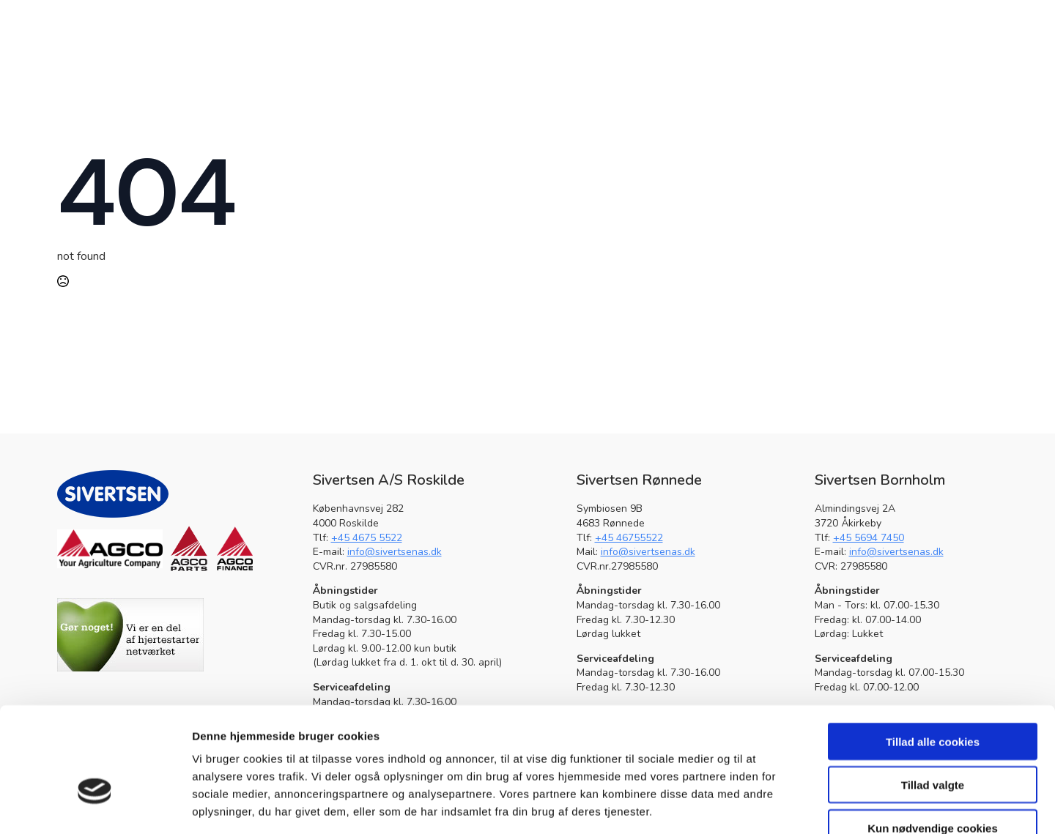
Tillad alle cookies (933, 654)
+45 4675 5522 (366, 538)
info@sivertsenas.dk (394, 552)
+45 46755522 (629, 538)
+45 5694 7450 (868, 538)
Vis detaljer (761, 805)
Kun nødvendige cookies (932, 740)
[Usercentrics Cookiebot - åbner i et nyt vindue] (95, 805)
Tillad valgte (932, 697)
